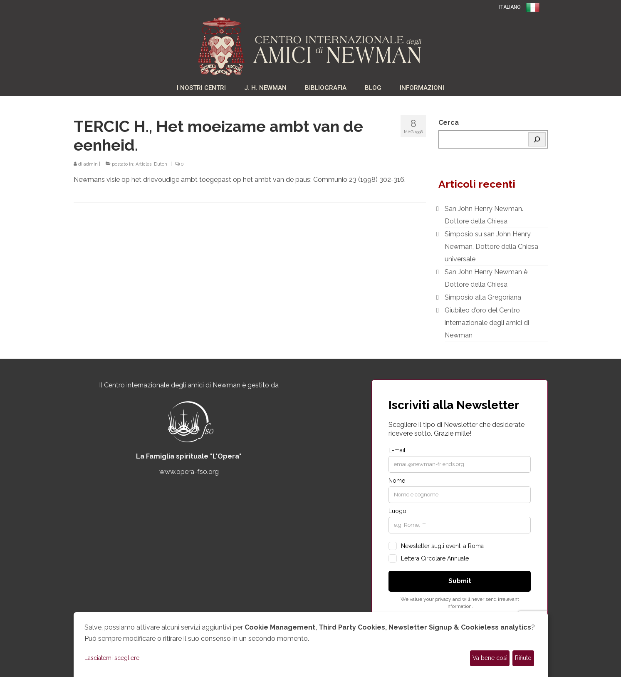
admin (91, 164)
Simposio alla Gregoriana (483, 297)
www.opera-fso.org (189, 472)
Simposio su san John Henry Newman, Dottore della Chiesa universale (491, 246)
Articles (143, 164)
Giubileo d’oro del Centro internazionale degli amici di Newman (487, 322)
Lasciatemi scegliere (111, 658)
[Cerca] (537, 139)
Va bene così (490, 658)
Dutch (160, 164)
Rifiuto (523, 658)
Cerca (448, 122)
